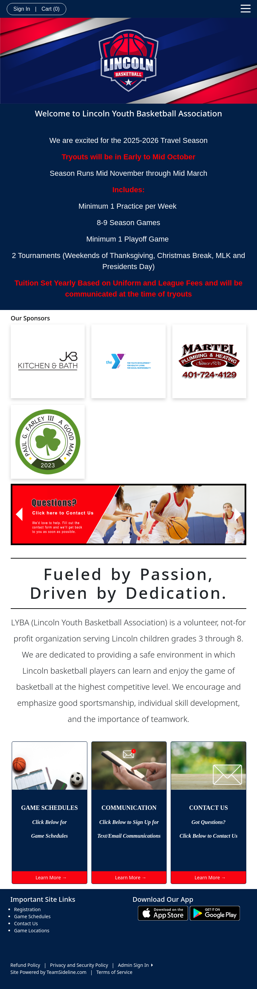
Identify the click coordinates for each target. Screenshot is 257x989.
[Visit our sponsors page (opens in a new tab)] (47, 361)
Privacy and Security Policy (79, 965)
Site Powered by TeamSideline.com (48, 972)
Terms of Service (114, 972)
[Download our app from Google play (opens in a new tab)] (215, 912)
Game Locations (32, 930)
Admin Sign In (135, 965)
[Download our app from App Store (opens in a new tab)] (163, 912)
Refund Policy (25, 965)
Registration (27, 909)
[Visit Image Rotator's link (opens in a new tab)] (128, 514)
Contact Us (26, 923)
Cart (50, 9)
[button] (19, 514)
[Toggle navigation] (246, 8)
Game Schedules (32, 916)
